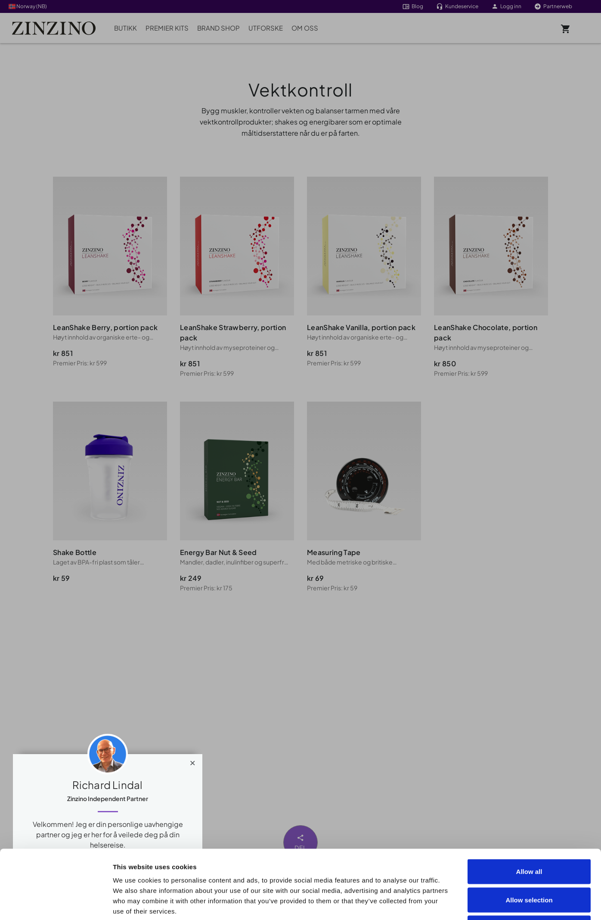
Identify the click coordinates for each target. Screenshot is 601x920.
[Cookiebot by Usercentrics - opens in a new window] (55, 903)
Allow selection (528, 835)
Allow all (529, 807)
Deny (529, 863)
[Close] (192, 761)
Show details (487, 903)
